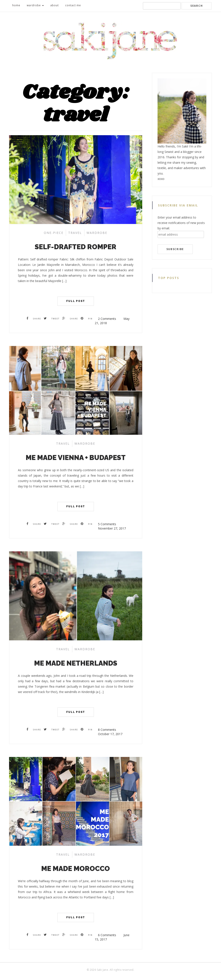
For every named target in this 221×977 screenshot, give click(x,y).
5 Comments (107, 524)
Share (34, 318)
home (16, 5)
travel (75, 233)
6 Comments (107, 935)
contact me (73, 5)
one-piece (53, 233)
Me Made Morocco (75, 868)
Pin (87, 318)
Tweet (52, 318)
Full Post (75, 301)
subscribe (175, 249)
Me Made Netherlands (75, 663)
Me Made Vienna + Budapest (76, 458)
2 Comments (107, 319)
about (54, 5)
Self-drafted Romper (75, 247)
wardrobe (35, 5)
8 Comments (107, 730)
